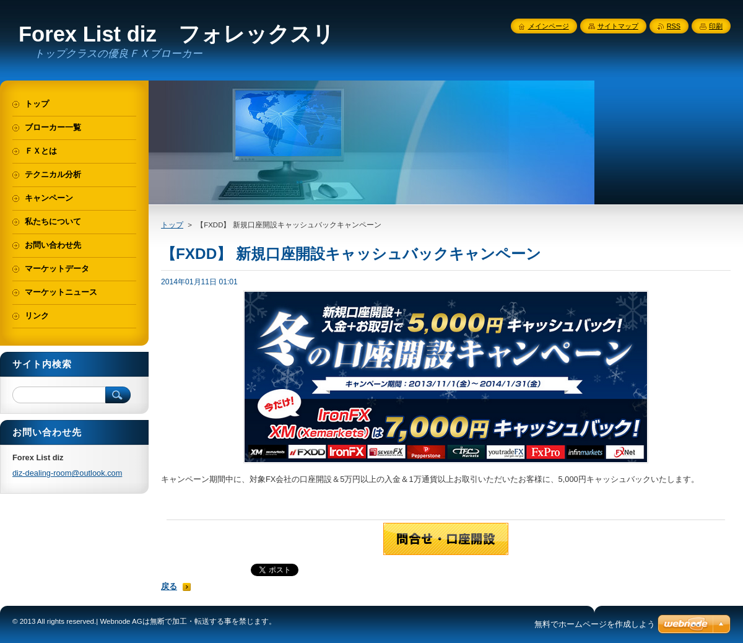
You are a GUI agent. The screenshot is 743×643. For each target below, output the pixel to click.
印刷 (716, 26)
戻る (169, 586)
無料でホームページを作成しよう (594, 624)
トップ (172, 225)
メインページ (548, 26)
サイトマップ (617, 26)
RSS (673, 26)
